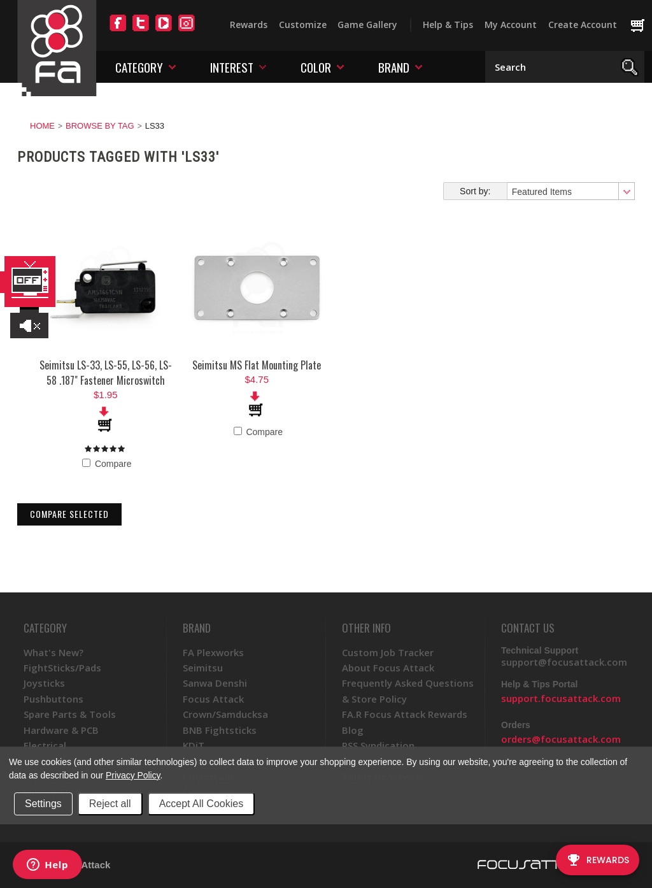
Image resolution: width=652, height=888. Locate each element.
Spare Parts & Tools (70, 714)
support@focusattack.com (564, 661)
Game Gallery (367, 24)
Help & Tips (448, 24)
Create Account (582, 24)
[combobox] (570, 191)
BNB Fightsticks (220, 730)
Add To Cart (106, 419)
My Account (511, 24)
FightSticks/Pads (62, 667)
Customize (303, 24)
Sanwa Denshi (215, 683)
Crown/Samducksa (225, 714)
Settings (43, 803)
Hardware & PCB (61, 730)
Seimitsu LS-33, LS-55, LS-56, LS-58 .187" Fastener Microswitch (105, 372)
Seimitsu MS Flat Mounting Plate (256, 365)
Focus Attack (213, 698)
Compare (106, 464)
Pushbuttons (53, 698)
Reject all (110, 803)
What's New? (53, 652)
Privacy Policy (133, 775)
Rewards (248, 24)
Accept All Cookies (201, 803)
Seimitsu (203, 667)
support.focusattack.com (561, 698)
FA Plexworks (213, 652)
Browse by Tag (100, 126)
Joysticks (44, 683)
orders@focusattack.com (561, 739)
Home (42, 126)
